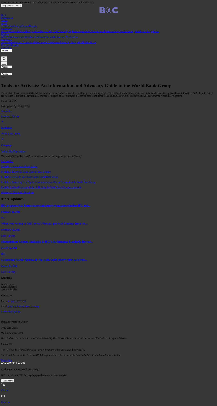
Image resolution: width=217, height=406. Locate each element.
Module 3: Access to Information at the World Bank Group (29, 177)
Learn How (6, 360)
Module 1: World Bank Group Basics (19, 166)
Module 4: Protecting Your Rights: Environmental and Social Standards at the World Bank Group (48, 182)
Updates (15, 45)
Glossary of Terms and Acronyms (17, 192)
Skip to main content (11, 5)
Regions (5, 34)
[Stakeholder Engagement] (108, 145)
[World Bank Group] (108, 127)
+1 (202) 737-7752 (17, 301)
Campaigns (6, 28)
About (4, 23)
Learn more (7, 381)
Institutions (6, 39)
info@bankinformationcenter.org (23, 306)
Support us (6, 48)
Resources (6, 45)
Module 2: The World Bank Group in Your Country (26, 171)
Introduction (7, 161)
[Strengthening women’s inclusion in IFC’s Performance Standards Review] (108, 247)
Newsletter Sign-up (10, 311)
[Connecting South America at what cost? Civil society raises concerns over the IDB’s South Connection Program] (108, 265)
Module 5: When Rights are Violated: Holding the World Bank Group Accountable (41, 187)
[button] (108, 58)
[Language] (6, 50)
